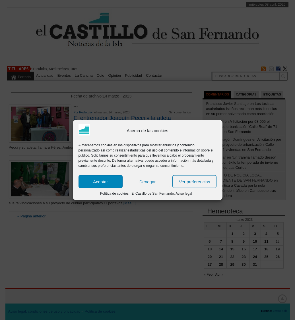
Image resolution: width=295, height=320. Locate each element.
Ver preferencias (194, 181)
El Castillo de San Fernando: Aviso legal (161, 194)
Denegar (147, 181)
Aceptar (100, 181)
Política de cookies (114, 194)
